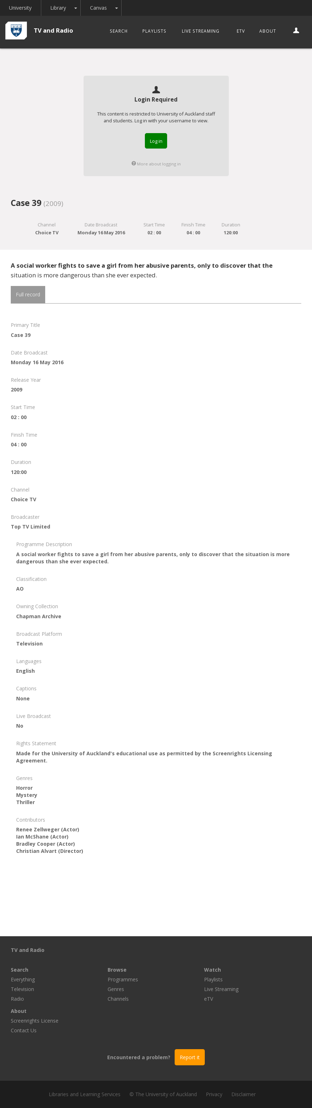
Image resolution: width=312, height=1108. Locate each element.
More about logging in (156, 163)
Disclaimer (243, 1094)
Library (59, 7)
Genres (116, 989)
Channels (118, 998)
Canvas (99, 7)
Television (22, 989)
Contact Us (24, 1030)
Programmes (123, 979)
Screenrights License (34, 1020)
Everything (23, 979)
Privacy (214, 1094)
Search (119, 31)
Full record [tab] (28, 294)
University (20, 7)
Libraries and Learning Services (84, 1094)
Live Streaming (200, 31)
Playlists (154, 31)
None (23, 698)
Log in (156, 141)
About (267, 31)
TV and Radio (53, 30)
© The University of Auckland (163, 1094)
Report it (190, 1057)
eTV (241, 31)
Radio (17, 998)
